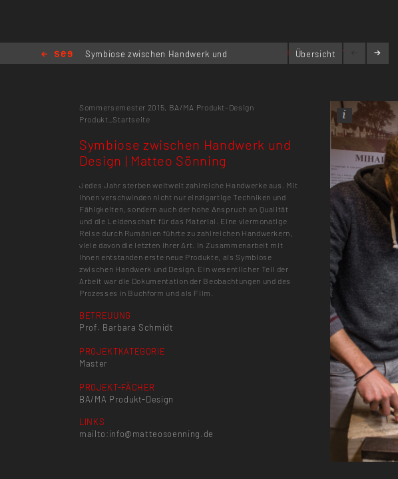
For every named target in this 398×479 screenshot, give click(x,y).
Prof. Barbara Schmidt (126, 327)
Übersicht (316, 54)
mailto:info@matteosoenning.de (146, 433)
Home (57, 55)
